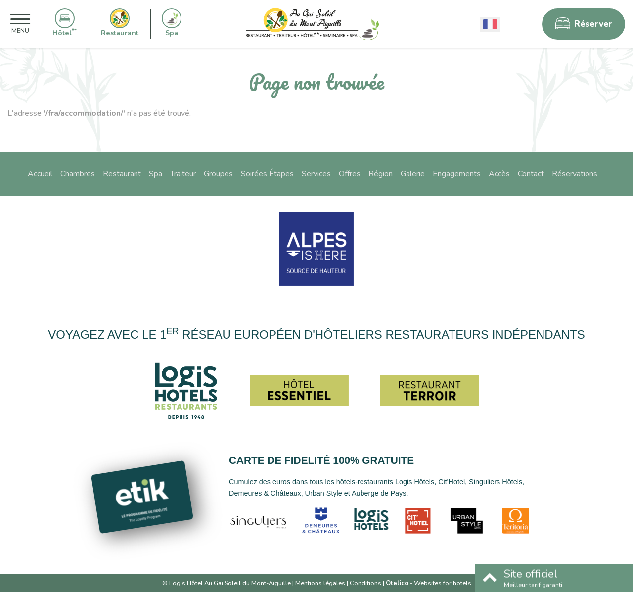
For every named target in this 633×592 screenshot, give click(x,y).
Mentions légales (320, 583)
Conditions (365, 583)
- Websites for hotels (428, 583)
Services (316, 173)
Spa (155, 173)
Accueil (40, 173)
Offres (350, 173)
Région (380, 173)
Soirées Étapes (267, 173)
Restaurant (122, 173)
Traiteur (183, 173)
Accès (499, 173)
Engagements (457, 173)
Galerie (413, 173)
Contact (531, 173)
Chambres (77, 173)
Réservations (574, 173)
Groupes (218, 173)
